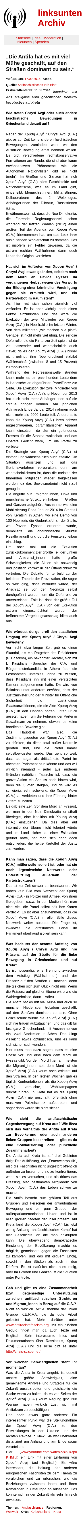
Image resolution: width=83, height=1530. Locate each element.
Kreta (57, 1511)
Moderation (52, 38)
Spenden (42, 42)
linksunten (24, 42)
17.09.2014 (33, 78)
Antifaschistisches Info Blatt (37, 85)
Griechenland (40, 1511)
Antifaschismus (32, 1507)
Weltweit (12, 1511)
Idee (37, 38)
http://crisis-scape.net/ (23, 1351)
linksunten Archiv (60, 18)
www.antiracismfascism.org (27, 1325)
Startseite (23, 38)
